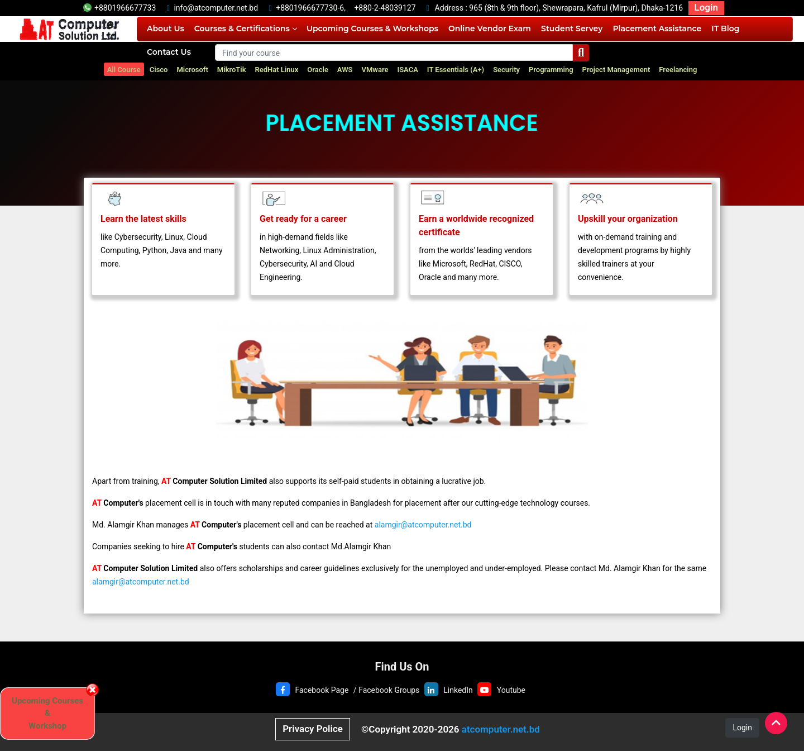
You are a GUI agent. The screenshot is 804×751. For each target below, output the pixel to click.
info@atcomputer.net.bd (216, 7)
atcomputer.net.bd (501, 729)
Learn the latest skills (143, 218)
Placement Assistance (656, 28)
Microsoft (192, 69)
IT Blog (725, 28)
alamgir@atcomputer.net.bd (423, 524)
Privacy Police (313, 728)
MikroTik (231, 69)
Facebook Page (321, 690)
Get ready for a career (303, 218)
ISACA (407, 69)
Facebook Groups (388, 690)
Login (706, 7)
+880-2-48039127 (384, 7)
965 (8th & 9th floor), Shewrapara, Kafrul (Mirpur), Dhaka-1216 (576, 7)
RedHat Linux (277, 69)
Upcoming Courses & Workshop (47, 713)
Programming (551, 69)
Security (506, 69)
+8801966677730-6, (311, 7)
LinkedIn (458, 690)
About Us (165, 28)
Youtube (511, 690)
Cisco (159, 69)
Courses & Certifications (245, 28)
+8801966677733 (119, 7)
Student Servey (571, 28)
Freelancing (678, 69)
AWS (345, 69)
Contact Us (169, 52)
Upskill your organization (628, 218)
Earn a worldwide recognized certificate (476, 225)
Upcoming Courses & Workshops (372, 28)
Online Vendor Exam (489, 28)
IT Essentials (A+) (455, 69)
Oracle (317, 69)
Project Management (616, 69)
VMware (375, 69)
